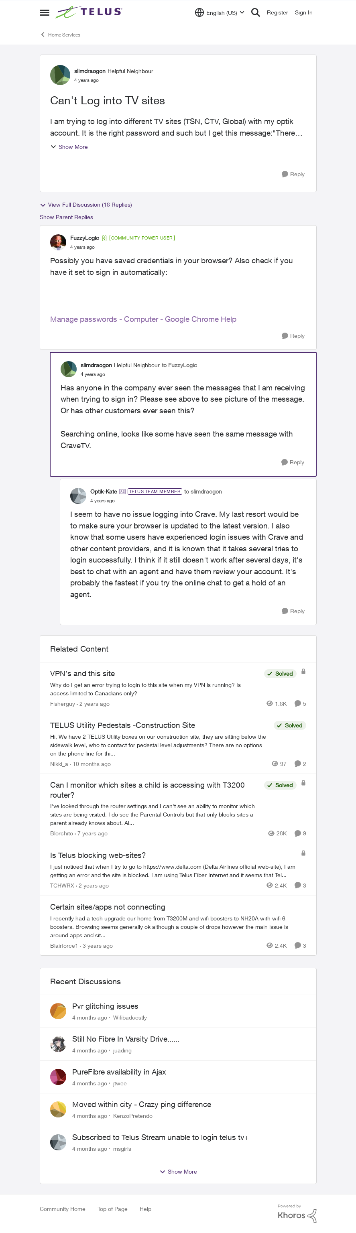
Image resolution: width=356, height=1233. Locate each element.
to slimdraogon (203, 491)
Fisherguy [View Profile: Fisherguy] (62, 703)
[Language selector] (219, 12)
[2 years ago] (93, 703)
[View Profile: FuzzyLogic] (58, 242)
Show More (69, 146)
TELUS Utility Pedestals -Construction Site (122, 725)
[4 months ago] (89, 1017)
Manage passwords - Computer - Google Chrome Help (143, 319)
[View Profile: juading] (58, 1044)
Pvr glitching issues (105, 1005)
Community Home (62, 1208)
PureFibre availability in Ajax (119, 1071)
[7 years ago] (91, 833)
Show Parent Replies (66, 216)
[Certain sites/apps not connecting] (178, 926)
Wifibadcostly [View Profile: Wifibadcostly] (130, 1017)
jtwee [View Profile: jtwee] (120, 1082)
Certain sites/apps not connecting (107, 906)
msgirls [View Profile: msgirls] (122, 1148)
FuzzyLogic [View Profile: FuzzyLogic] (84, 237)
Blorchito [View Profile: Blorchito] (61, 833)
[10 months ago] (90, 763)
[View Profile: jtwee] (58, 1077)
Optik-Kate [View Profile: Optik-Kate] (103, 491)
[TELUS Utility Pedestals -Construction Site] (160, 744)
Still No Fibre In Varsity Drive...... (125, 1038)
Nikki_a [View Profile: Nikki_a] (59, 763)
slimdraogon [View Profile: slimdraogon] (90, 70)
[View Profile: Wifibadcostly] (58, 1011)
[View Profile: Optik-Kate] (78, 496)
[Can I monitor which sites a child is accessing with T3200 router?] (155, 814)
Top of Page (113, 1208)
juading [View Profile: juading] (122, 1050)
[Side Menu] (44, 12)
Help (145, 1208)
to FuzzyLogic (179, 365)
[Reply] (293, 174)
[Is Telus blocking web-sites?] (173, 870)
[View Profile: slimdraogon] (60, 75)
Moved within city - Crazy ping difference (141, 1104)
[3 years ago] (96, 945)
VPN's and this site (82, 673)
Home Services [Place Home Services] (60, 34)
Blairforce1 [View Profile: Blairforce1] (64, 945)
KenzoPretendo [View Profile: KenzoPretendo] (133, 1115)
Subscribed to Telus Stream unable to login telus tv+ (160, 1137)
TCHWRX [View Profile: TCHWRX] (62, 885)
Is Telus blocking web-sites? (98, 855)
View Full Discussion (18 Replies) (86, 204)
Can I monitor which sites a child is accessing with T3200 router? (147, 789)
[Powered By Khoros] (297, 1214)
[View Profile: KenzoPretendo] (58, 1109)
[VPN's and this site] (155, 688)
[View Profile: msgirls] (58, 1142)
